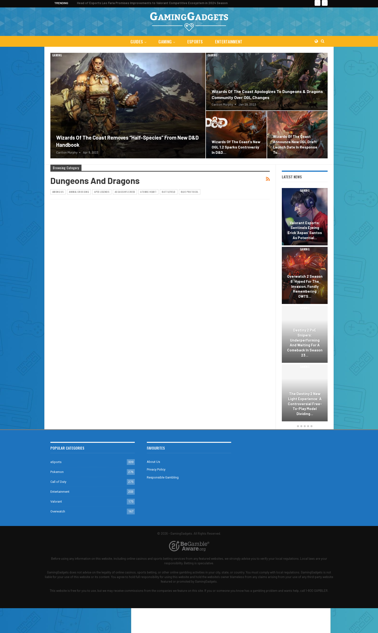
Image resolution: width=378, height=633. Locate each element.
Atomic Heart (148, 192)
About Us (153, 462)
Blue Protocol (189, 192)
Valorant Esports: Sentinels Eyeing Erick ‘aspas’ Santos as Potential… (305, 230)
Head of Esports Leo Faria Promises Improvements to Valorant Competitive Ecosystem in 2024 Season (152, 3)
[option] (305, 305)
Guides (135, 42)
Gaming (164, 42)
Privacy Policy (156, 469)
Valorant (56, 501)
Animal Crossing (79, 192)
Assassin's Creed (125, 192)
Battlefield (168, 192)
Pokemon (57, 472)
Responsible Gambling (163, 477)
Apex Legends (101, 192)
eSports (195, 42)
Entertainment (229, 42)
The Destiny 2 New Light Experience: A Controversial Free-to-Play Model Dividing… (305, 403)
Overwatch (57, 511)
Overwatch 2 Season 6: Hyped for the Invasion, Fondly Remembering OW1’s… (305, 286)
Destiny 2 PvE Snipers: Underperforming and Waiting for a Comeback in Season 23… (305, 342)
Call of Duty (58, 482)
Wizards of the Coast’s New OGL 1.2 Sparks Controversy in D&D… (236, 147)
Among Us (58, 192)
